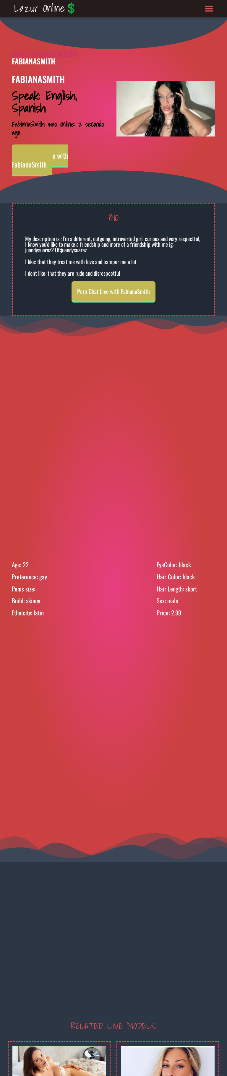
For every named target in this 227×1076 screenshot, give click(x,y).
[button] (209, 8)
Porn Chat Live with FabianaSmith (40, 160)
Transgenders (53, 53)
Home (20, 53)
